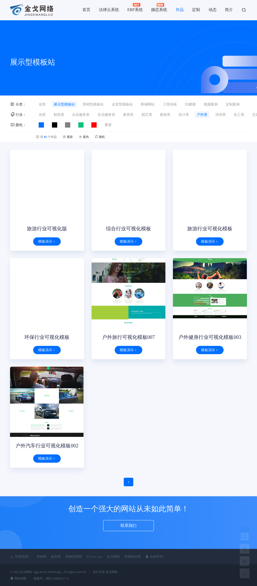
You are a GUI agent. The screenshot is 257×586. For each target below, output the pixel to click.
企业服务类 (81, 115)
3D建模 (190, 104)
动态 (213, 10)
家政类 (165, 115)
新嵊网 (41, 556)
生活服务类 (106, 115)
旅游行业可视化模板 (209, 228)
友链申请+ (155, 556)
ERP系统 (135, 7)
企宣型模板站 (122, 104)
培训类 (220, 115)
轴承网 (56, 556)
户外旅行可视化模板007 (128, 337)
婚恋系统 (159, 7)
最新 (68, 137)
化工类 (239, 115)
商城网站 (148, 104)
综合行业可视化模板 (128, 228)
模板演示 (47, 242)
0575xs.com (94, 556)
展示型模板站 (64, 104)
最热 (84, 137)
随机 (100, 137)
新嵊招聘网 (74, 556)
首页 (86, 10)
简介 (229, 10)
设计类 (183, 115)
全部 (42, 104)
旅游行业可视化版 (47, 228)
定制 (196, 10)
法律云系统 (109, 10)
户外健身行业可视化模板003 (209, 337)
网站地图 (18, 578)
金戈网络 (113, 556)
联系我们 (128, 525)
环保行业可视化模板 (47, 337)
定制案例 (233, 104)
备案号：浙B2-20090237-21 (51, 578)
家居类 (128, 115)
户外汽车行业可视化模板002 (47, 445)
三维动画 (170, 104)
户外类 (202, 115)
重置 (108, 125)
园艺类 (147, 115)
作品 (180, 10)
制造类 (59, 115)
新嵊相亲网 (132, 556)
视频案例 (211, 104)
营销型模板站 (93, 104)
